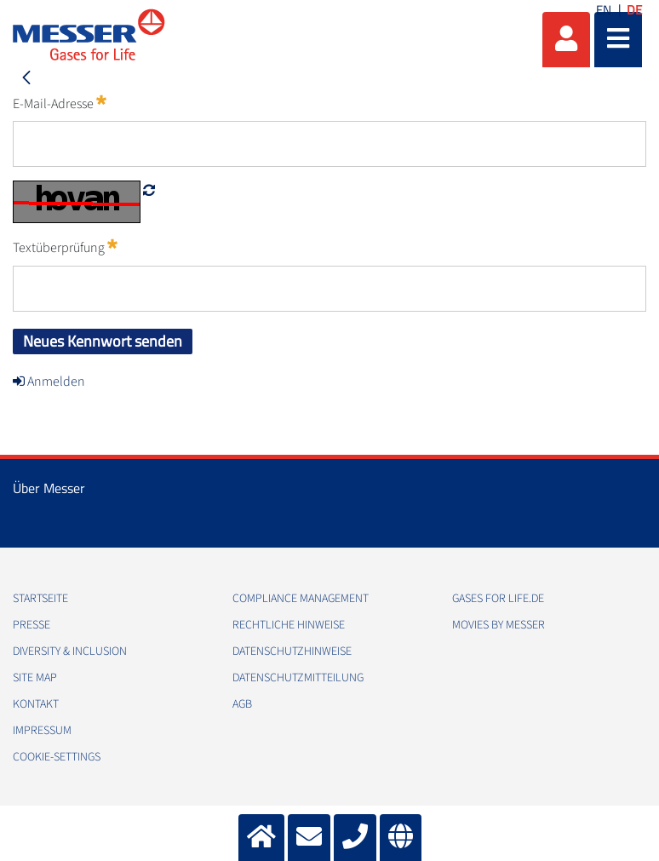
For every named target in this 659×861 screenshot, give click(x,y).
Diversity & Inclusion (70, 651)
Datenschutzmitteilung (298, 677)
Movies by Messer (498, 625)
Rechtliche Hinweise (288, 625)
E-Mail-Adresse (59, 103)
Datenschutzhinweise (292, 651)
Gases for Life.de (498, 598)
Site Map (35, 677)
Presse (31, 625)
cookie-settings (56, 757)
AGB (242, 704)
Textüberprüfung (65, 247)
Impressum (42, 730)
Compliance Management (300, 598)
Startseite (40, 598)
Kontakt (36, 704)
